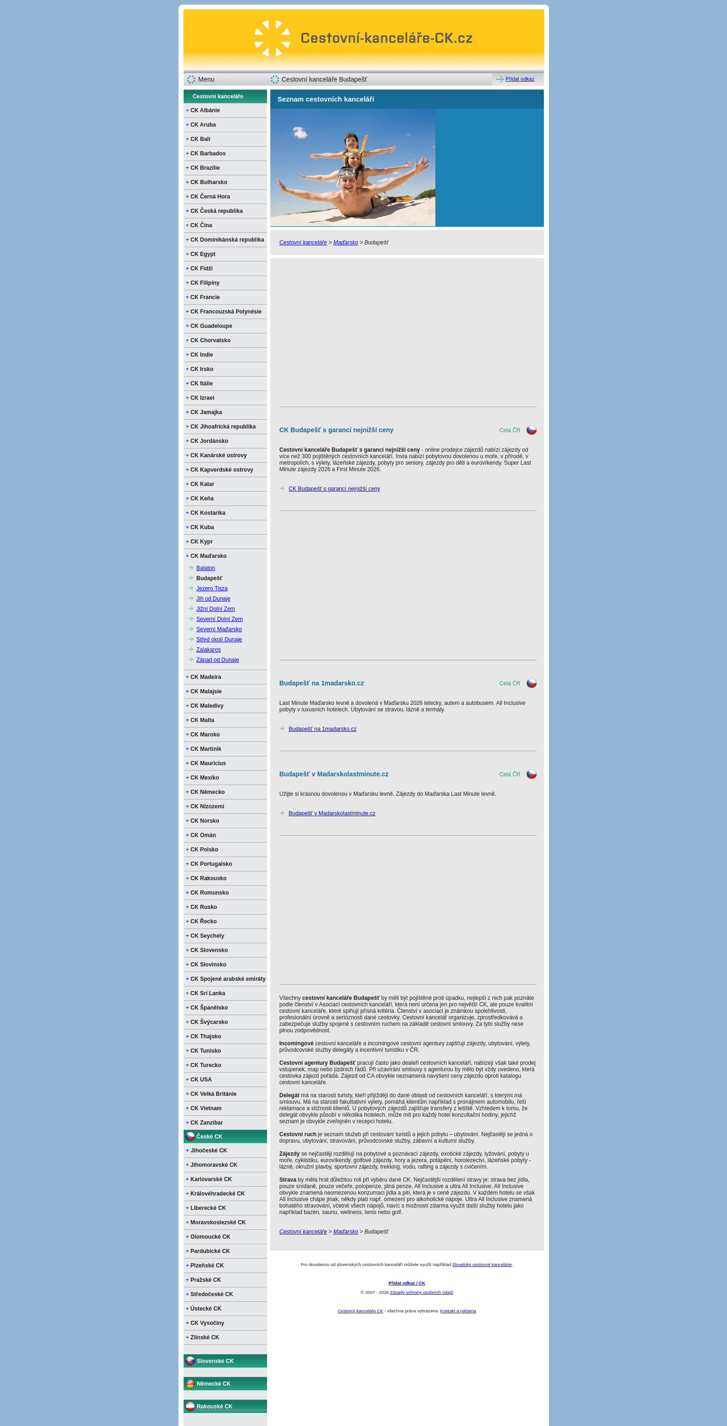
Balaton (206, 568)
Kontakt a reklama (458, 1310)
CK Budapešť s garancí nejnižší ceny (334, 489)
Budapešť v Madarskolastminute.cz (332, 813)
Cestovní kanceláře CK (360, 1310)
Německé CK (213, 1384)
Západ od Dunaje (218, 660)
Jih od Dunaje (213, 598)
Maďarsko (345, 242)
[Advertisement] (407, 332)
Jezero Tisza (212, 588)
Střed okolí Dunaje (219, 639)
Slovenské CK (215, 1361)
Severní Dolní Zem (220, 619)
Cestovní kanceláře (217, 96)
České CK (210, 1136)
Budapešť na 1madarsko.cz (323, 729)
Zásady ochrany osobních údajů (421, 1292)
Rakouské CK (214, 1406)
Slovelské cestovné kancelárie (482, 1264)
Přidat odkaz (520, 79)
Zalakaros (209, 649)
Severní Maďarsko (219, 629)
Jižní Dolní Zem (216, 609)
